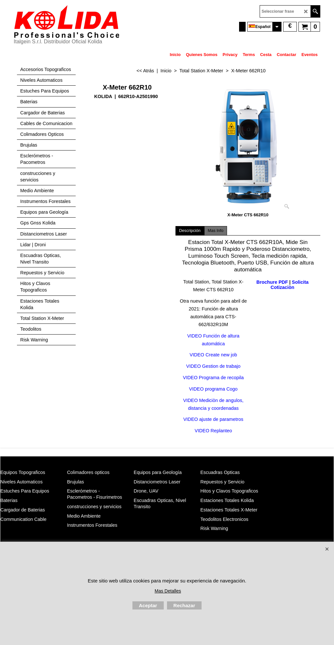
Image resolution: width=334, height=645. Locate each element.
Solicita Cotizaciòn (290, 285)
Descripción (190, 230)
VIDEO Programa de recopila (213, 377)
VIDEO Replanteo (213, 430)
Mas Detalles (168, 591)
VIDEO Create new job (213, 354)
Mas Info (215, 230)
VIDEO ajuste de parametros (213, 419)
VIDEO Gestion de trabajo (213, 366)
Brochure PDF (272, 282)
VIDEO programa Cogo (213, 388)
